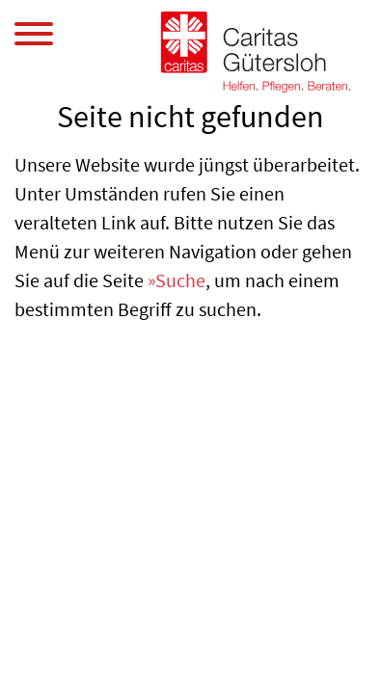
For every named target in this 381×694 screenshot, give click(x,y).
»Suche (176, 280)
